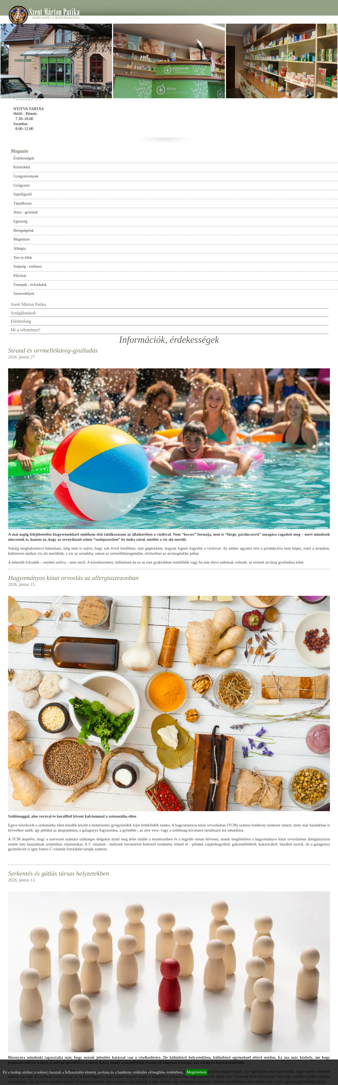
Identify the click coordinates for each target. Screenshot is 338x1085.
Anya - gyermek (25, 212)
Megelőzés (21, 239)
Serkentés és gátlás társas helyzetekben (58, 873)
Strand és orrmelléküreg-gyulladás (53, 350)
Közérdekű (21, 167)
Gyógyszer (21, 185)
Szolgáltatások (23, 313)
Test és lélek (22, 258)
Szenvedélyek (23, 294)
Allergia (19, 248)
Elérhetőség (21, 321)
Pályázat (19, 276)
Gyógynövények (25, 176)
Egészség (20, 221)
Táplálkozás (22, 203)
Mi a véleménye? (25, 330)
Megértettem (196, 1072)
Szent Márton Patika (28, 304)
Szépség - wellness (27, 266)
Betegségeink (23, 230)
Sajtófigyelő (22, 194)
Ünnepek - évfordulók (30, 285)
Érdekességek (23, 158)
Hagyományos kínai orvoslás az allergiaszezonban (73, 577)
